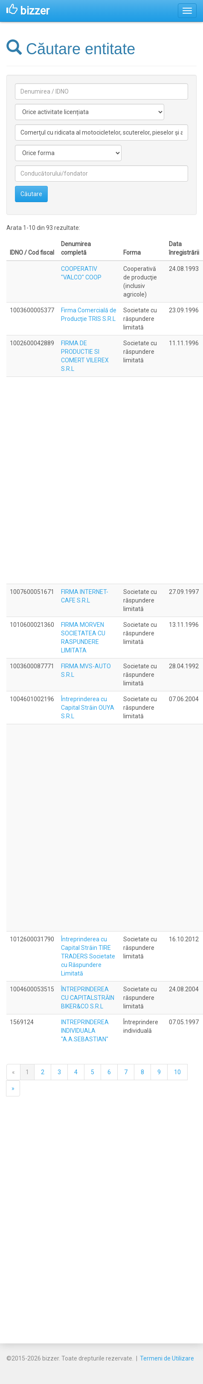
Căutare (31, 194)
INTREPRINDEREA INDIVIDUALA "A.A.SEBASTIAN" (85, 1031)
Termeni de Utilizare (167, 1358)
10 (177, 1072)
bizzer (27, 10)
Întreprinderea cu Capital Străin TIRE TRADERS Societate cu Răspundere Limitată (88, 956)
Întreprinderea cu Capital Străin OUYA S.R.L (87, 708)
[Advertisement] (100, 480)
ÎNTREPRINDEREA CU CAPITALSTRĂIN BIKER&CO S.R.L (87, 998)
